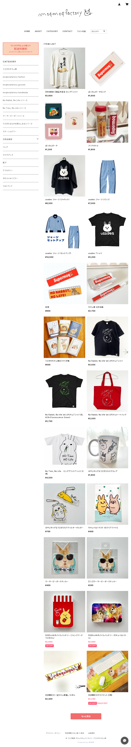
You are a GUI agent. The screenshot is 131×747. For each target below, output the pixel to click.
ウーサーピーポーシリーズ (13, 116)
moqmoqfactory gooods (14, 85)
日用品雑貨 (7, 139)
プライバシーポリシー (53, 733)
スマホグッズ (8, 155)
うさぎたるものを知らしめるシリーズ (17, 124)
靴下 (5, 163)
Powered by (86, 742)
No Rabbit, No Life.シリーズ (15, 100)
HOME (27, 31)
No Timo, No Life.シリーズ (14, 108)
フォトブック (7, 186)
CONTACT (68, 31)
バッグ (5, 147)
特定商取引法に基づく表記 (74, 733)
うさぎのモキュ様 (10, 69)
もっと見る (86, 716)
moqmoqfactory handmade (15, 92)
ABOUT (38, 31)
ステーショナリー (10, 131)
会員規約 (91, 733)
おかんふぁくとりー (10, 178)
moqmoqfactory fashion (14, 77)
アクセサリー (8, 170)
